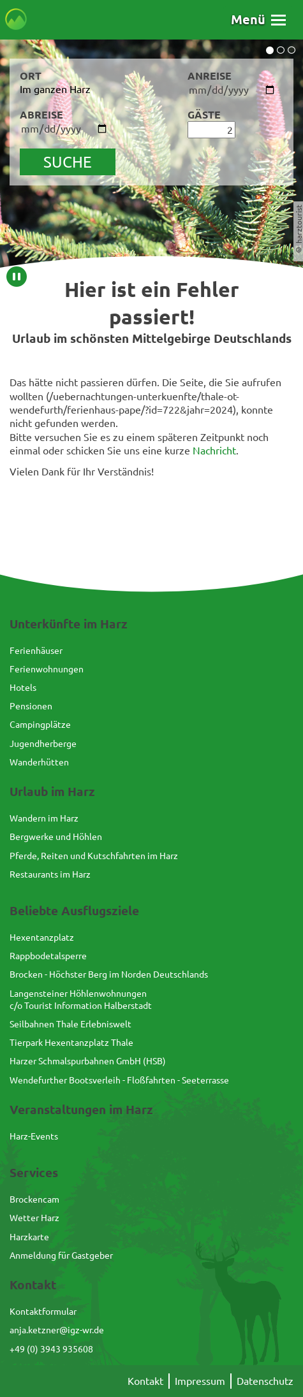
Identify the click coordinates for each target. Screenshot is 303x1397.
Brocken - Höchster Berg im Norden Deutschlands (109, 974)
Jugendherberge (43, 743)
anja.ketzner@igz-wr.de (57, 1329)
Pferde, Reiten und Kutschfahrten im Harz (94, 855)
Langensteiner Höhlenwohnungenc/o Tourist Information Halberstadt (81, 999)
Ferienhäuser (36, 650)
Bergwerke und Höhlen (56, 836)
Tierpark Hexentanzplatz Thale (71, 1042)
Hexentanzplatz (42, 937)
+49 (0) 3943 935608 (51, 1348)
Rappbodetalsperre (48, 955)
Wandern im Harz (44, 817)
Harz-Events (34, 1135)
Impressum (200, 1380)
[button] (258, 19)
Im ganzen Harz (55, 88)
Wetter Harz (34, 1217)
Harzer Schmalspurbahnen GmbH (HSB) (88, 1060)
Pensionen (31, 705)
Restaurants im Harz (50, 873)
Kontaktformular (43, 1311)
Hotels (23, 687)
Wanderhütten (39, 761)
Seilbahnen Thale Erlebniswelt (70, 1023)
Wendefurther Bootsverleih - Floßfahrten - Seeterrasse (119, 1079)
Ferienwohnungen (47, 668)
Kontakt (145, 1380)
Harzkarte (29, 1236)
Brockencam (34, 1199)
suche (67, 161)
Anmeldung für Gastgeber (61, 1255)
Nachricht (214, 450)
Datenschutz (265, 1380)
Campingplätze (40, 724)
